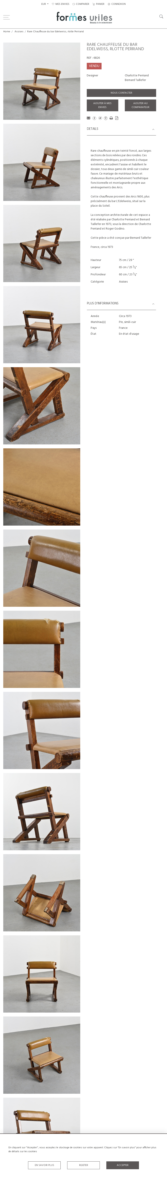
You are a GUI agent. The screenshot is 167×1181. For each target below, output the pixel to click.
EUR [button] (44, 4)
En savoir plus (44, 1165)
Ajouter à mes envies (102, 105)
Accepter (123, 1165)
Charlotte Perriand (137, 75)
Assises (19, 31)
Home (6, 31)
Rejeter (83, 1165)
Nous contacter (121, 93)
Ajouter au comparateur (140, 105)
